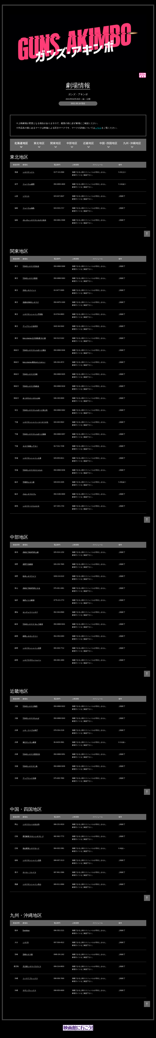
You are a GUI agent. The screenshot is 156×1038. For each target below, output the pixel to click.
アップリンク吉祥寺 (30, 326)
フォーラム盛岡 (28, 184)
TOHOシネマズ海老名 (31, 386)
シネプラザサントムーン (32, 660)
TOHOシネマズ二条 (30, 766)
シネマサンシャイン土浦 (32, 458)
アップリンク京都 (29, 778)
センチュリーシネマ (30, 612)
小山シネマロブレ (29, 494)
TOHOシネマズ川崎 (30, 374)
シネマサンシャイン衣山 (32, 884)
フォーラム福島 (28, 208)
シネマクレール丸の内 (31, 824)
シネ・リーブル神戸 (30, 730)
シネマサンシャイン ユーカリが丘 (35, 422)
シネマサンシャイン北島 (32, 860)
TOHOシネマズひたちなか (33, 470)
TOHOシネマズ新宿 (30, 278)
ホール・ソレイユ (29, 872)
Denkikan (26, 930)
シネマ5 (26, 942)
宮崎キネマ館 (28, 954)
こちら (98, 128)
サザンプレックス (29, 990)
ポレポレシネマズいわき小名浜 (34, 220)
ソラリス (26, 196)
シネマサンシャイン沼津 (32, 648)
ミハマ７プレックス (30, 978)
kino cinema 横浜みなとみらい (34, 362)
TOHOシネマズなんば (31, 718)
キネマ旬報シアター (30, 446)
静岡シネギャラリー (30, 636)
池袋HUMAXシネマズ (31, 302)
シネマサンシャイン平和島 (33, 314)
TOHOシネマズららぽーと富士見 (35, 410)
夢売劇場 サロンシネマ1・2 (33, 836)
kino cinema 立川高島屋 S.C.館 (34, 338)
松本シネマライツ (29, 576)
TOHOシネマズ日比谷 (31, 266)
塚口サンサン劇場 (29, 742)
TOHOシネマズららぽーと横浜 (34, 350)
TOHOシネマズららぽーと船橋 (34, 434)
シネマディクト (28, 172)
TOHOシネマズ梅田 (30, 706)
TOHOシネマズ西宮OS (31, 754)
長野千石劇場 (28, 564)
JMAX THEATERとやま (31, 588)
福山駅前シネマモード (31, 848)
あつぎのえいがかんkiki (31, 398)
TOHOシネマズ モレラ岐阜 (33, 624)
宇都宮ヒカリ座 (28, 482)
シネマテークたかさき (31, 506)
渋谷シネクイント (29, 290)
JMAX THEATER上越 (31, 552)
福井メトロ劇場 (28, 600)
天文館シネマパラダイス (32, 966)
